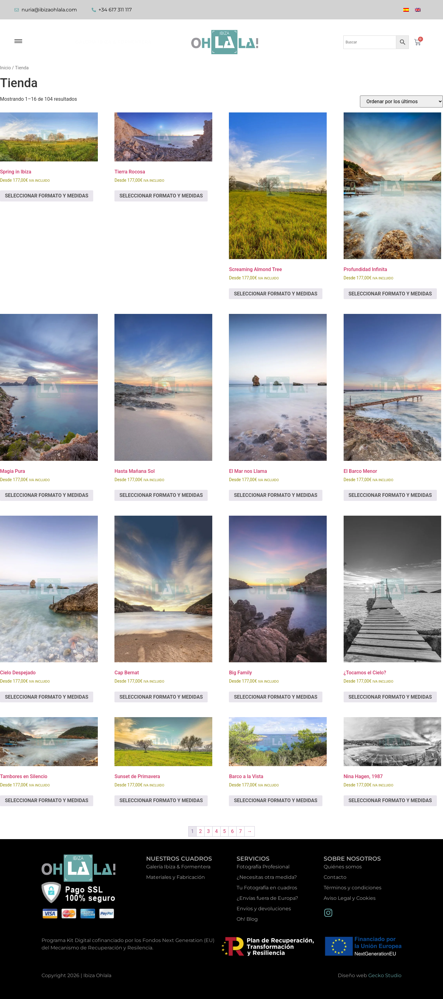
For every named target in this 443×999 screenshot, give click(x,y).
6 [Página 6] (232, 831)
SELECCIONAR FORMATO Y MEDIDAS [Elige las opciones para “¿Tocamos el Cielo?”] (390, 697)
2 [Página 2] (200, 831)
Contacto (335, 877)
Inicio (5, 68)
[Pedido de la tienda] (401, 101)
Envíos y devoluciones (264, 909)
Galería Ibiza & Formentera (113, 42)
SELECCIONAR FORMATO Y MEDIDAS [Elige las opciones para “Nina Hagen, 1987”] (390, 800)
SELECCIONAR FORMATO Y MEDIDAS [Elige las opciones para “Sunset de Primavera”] (161, 800)
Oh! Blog (247, 919)
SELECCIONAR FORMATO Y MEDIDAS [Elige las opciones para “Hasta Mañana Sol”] (161, 495)
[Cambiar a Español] (406, 10)
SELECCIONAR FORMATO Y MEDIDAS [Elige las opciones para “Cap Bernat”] (161, 697)
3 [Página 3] (208, 831)
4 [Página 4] (216, 831)
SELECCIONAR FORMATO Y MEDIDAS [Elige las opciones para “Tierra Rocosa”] (161, 196)
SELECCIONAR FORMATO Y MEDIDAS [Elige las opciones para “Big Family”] (275, 697)
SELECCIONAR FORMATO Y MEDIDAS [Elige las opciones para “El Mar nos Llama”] (275, 495)
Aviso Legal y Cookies (350, 898)
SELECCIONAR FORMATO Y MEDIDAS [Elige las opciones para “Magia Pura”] (46, 495)
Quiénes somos (343, 867)
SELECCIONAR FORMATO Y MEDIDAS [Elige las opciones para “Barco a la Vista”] (275, 800)
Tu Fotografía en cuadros (267, 888)
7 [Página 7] (240, 831)
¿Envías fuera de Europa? (267, 898)
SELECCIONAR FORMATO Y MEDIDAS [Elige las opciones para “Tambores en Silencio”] (46, 800)
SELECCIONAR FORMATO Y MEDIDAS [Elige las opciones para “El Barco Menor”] (390, 495)
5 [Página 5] (224, 831)
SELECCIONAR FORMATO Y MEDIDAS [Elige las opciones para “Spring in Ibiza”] (46, 196)
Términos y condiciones (352, 888)
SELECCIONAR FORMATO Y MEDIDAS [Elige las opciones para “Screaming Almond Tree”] (275, 294)
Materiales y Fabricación (175, 877)
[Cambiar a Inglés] (418, 10)
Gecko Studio (384, 975)
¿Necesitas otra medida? (267, 877)
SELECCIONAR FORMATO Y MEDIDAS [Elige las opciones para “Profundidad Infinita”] (390, 294)
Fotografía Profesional (263, 867)
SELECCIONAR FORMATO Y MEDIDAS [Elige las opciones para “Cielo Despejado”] (46, 697)
